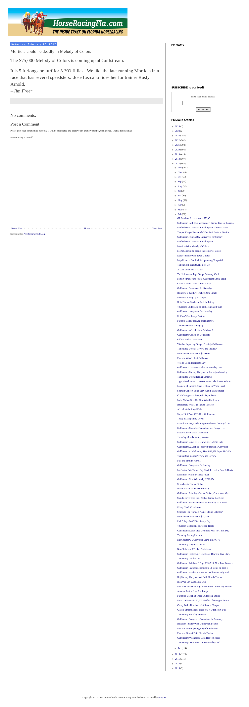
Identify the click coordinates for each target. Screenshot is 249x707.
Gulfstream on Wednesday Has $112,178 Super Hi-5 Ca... (204, 451)
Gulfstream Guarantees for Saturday (194, 288)
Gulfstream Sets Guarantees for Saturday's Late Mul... (203, 502)
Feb (180, 214)
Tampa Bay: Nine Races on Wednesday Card (198, 642)
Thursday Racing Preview (189, 535)
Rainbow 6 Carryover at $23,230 (193, 516)
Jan (180, 648)
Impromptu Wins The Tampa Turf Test (195, 404)
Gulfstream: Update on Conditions (193, 334)
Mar (180, 209)
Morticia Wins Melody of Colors (193, 246)
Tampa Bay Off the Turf (188, 558)
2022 (177, 140)
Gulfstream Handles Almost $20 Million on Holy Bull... (204, 572)
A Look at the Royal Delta (189, 409)
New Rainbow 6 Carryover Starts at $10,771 (198, 539)
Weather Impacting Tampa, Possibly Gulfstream (200, 344)
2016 (177, 654)
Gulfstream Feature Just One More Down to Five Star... (203, 554)
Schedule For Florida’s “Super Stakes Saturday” (200, 512)
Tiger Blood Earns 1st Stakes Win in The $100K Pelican (204, 381)
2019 (177, 154)
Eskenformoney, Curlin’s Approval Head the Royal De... (204, 423)
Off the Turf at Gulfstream (189, 339)
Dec (180, 167)
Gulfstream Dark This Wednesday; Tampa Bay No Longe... (205, 223)
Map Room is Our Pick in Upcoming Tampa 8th (200, 260)
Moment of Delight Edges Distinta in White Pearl (201, 386)
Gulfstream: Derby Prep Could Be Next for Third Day (203, 530)
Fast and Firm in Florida (189, 460)
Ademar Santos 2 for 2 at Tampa (192, 591)
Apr (180, 204)
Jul (179, 191)
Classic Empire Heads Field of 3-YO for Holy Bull (201, 609)
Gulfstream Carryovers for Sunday (193, 465)
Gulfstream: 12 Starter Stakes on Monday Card (199, 367)
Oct (180, 177)
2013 (177, 668)
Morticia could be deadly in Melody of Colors (199, 250)
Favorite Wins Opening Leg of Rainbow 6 (197, 628)
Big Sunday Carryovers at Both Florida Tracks (199, 577)
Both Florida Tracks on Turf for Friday (195, 302)
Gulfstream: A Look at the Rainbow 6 (195, 330)
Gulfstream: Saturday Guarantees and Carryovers (200, 428)
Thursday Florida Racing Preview (193, 437)
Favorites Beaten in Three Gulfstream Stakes (198, 595)
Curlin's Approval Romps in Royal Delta (196, 395)
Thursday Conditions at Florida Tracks (195, 525)
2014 (177, 663)
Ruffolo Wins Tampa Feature (191, 316)
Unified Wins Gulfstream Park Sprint (195, 241)
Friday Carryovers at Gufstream (192, 432)
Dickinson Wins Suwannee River (193, 474)
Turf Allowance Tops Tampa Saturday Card (198, 274)
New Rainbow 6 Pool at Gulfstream (194, 549)
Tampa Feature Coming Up (190, 325)
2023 (177, 135)
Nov (180, 172)
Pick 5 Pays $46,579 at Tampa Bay (194, 521)
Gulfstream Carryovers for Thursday (194, 311)
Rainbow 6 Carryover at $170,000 (193, 353)
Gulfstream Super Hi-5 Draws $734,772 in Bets (200, 442)
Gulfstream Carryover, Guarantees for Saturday (200, 619)
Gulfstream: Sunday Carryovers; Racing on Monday (202, 372)
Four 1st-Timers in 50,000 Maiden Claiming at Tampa (203, 600)
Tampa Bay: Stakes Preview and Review (196, 456)
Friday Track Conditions (189, 507)
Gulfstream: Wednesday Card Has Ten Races (198, 637)
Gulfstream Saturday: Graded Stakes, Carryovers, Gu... (203, 493)
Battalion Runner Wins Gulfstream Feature (197, 623)
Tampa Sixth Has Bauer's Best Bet (193, 264)
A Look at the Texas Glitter (190, 269)
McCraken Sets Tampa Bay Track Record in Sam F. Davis (205, 470)
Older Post (157, 228)
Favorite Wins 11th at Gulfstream (193, 358)
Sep (180, 181)
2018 (177, 158)
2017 (177, 163)
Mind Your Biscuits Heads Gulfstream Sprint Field (201, 278)
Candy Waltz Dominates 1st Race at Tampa (198, 605)
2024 (177, 131)
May (180, 200)
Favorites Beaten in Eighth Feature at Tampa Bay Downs (204, 586)
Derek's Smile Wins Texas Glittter (193, 255)
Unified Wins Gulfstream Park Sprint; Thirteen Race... (203, 227)
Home (87, 228)
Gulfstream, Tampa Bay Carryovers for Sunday (200, 237)
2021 (177, 144)
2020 (177, 149)
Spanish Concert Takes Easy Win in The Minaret (200, 390)
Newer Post (17, 228)
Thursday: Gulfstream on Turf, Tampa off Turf (199, 306)
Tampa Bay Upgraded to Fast (191, 544)
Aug (180, 186)
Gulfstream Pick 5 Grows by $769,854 (195, 479)
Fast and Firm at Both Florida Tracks (195, 633)
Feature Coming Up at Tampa (191, 297)
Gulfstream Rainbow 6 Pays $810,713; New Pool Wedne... (205, 563)
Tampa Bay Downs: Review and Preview (197, 348)
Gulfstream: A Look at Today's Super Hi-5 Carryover (202, 446)
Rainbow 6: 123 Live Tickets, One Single (197, 293)
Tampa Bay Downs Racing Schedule (194, 376)
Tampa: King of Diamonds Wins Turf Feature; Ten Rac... (204, 232)
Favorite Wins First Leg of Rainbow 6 (195, 320)
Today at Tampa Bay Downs (190, 418)
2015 (177, 658)
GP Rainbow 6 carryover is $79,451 (194, 218)
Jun (180, 195)
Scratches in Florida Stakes (190, 484)
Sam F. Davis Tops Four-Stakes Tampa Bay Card (200, 498)
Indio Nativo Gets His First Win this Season (198, 400)
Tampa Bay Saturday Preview (191, 614)
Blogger (162, 697)
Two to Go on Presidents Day (191, 362)
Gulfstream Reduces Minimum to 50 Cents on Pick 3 (202, 568)
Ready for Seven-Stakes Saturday (193, 488)
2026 (177, 126)
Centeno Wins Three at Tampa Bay (194, 283)
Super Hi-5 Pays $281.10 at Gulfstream (196, 414)
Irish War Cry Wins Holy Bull (191, 581)
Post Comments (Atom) (35, 234)
